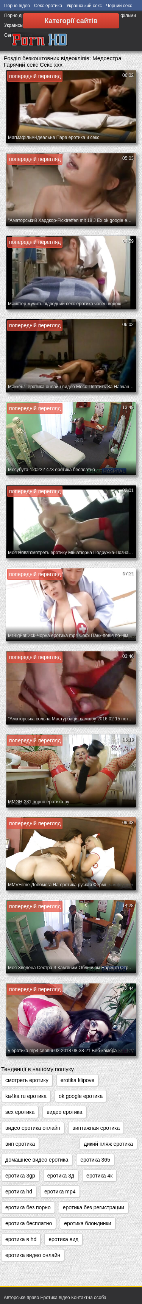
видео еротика (64, 1112)
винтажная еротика (96, 1128)
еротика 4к (99, 1176)
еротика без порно (28, 1207)
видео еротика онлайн (32, 1128)
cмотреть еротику (26, 1080)
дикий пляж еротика (108, 1144)
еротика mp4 (60, 1191)
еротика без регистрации (93, 1207)
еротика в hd (20, 1239)
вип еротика (20, 1144)
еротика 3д (60, 1176)
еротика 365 (95, 1160)
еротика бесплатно (28, 1223)
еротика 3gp (20, 1176)
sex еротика (19, 1112)
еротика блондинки (87, 1223)
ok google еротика (81, 1096)
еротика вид (63, 1239)
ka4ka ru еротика (26, 1096)
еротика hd (18, 1191)
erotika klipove (78, 1080)
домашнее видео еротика (36, 1160)
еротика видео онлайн (32, 1255)
